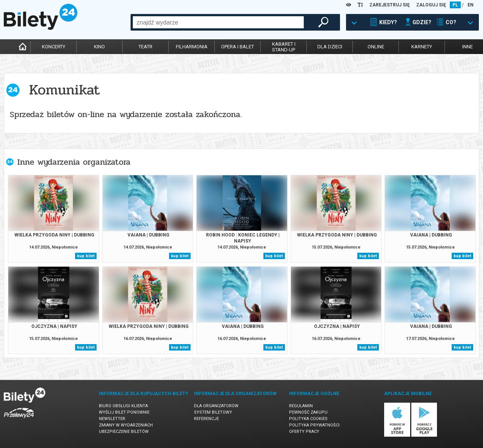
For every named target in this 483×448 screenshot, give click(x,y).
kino (99, 46)
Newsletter (112, 418)
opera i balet (237, 46)
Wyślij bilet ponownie (124, 412)
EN (471, 5)
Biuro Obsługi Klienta (123, 405)
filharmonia (192, 46)
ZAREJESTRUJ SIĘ (389, 5)
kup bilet (86, 255)
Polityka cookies (308, 418)
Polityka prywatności (314, 425)
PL (455, 5)
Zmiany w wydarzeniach (126, 425)
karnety (421, 46)
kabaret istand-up (283, 47)
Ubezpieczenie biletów (124, 431)
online (376, 46)
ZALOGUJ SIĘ (431, 5)
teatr (145, 46)
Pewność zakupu (308, 412)
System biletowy (213, 412)
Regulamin (301, 405)
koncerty (53, 46)
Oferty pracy (304, 431)
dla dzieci (329, 46)
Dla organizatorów (216, 405)
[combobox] (218, 22)
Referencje (206, 418)
